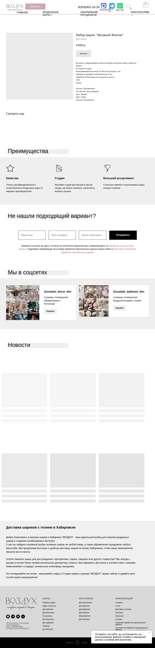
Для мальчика (48, 613)
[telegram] (13, 616)
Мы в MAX (104, 10)
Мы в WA (120, 10)
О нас (117, 606)
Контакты (119, 613)
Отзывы (118, 619)
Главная (118, 603)
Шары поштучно (49, 606)
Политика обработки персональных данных (130, 624)
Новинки (46, 626)
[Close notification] (149, 632)
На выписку (47, 616)
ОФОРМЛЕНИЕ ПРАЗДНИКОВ (89, 13)
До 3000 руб (48, 629)
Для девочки (48, 609)
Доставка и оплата (123, 609)
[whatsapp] (8, 616)
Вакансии (119, 616)
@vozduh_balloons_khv (128, 291)
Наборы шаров (49, 603)
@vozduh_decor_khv (57, 291)
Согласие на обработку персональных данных (131, 629)
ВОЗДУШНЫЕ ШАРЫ (51, 13)
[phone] (23, 616)
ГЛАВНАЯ (22, 12)
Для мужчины (48, 619)
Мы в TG (111, 10)
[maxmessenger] (18, 616)
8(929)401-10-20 (89, 7)
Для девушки (48, 623)
